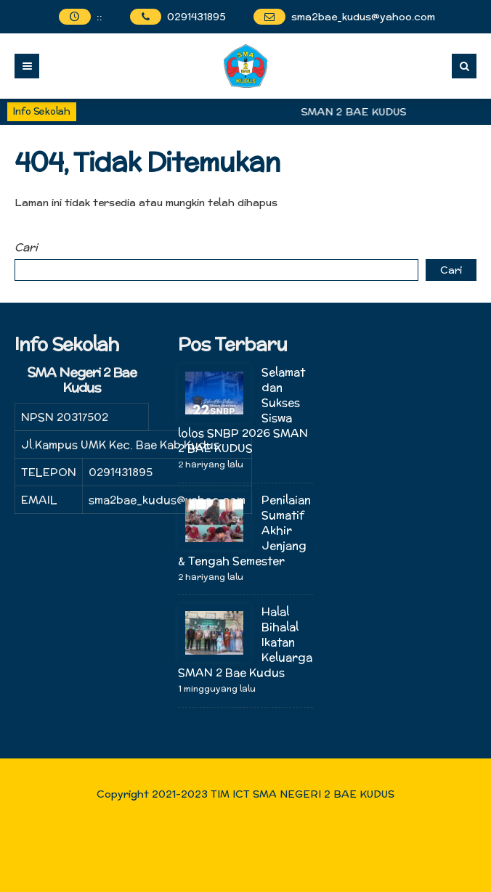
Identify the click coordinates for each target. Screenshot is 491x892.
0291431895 (196, 16)
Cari (26, 247)
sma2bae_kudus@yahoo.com (363, 16)
